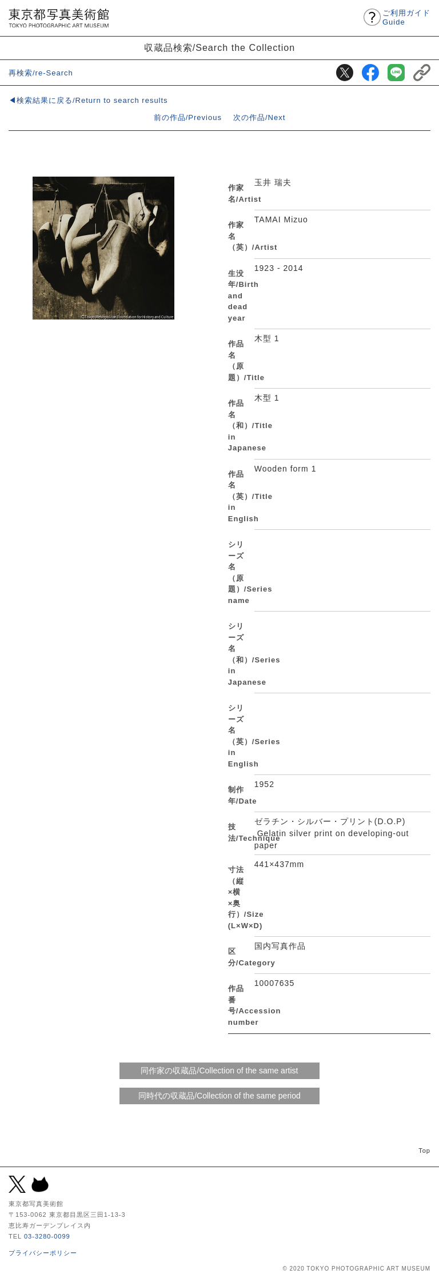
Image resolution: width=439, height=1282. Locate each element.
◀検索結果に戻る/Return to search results (88, 100)
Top (424, 1150)
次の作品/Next (259, 117)
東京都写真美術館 (59, 18)
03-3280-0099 (47, 1236)
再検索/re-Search (41, 73)
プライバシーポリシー (43, 1252)
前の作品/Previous (188, 117)
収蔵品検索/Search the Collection (220, 47)
